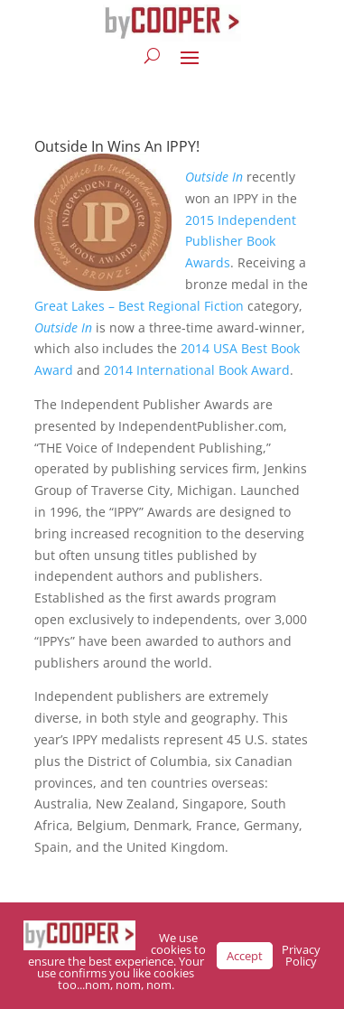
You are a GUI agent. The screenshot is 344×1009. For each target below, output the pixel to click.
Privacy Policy (301, 955)
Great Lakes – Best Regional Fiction (139, 305)
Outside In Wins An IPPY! (117, 146)
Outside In (214, 176)
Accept (245, 956)
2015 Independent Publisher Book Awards (240, 241)
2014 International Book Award (197, 369)
